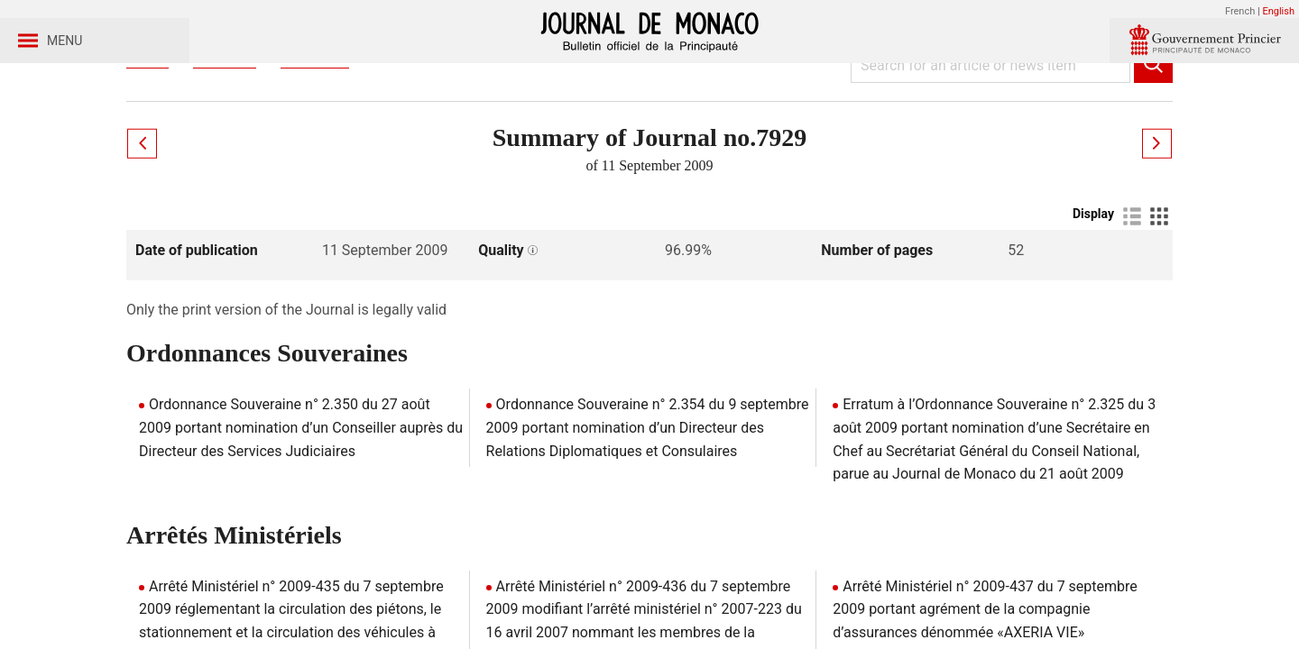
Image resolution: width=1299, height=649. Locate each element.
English (1278, 11)
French (1240, 11)
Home (147, 142)
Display (1093, 298)
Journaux (224, 142)
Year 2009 (315, 142)
